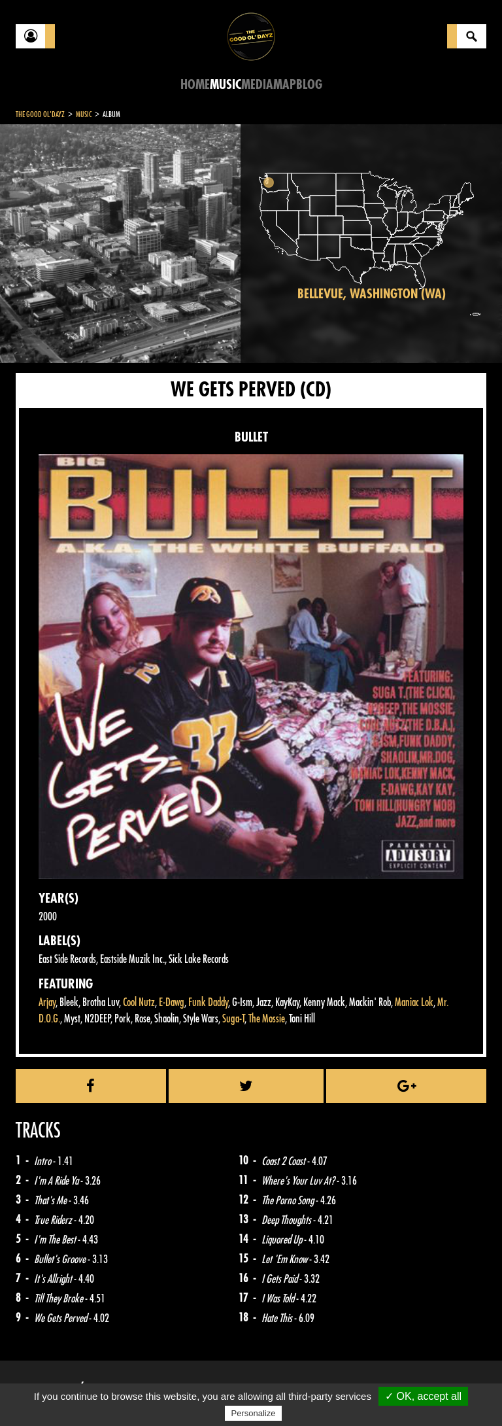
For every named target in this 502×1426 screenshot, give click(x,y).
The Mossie (266, 1018)
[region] (371, 243)
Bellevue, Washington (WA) (371, 294)
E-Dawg (171, 1002)
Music (225, 85)
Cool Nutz (139, 1002)
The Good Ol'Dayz (40, 114)
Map (284, 85)
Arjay (47, 1002)
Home (195, 85)
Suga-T (233, 1018)
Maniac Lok (414, 1002)
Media (257, 85)
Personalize (253, 1413)
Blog (309, 85)
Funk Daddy (208, 1002)
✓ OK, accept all (423, 1396)
